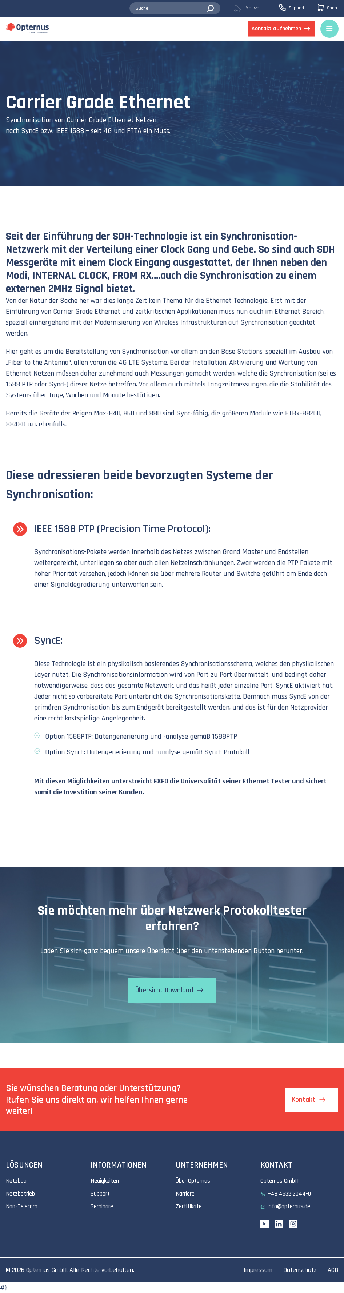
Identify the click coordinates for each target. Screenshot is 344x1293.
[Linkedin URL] (279, 1224)
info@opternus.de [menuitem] (289, 1206)
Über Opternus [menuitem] (193, 1181)
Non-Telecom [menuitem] (21, 1206)
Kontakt (303, 1099)
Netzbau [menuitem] (16, 1181)
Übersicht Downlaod (164, 990)
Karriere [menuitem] (185, 1194)
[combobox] (174, 8)
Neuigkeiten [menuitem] (105, 1181)
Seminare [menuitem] (102, 1206)
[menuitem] (256, 8)
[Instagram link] (293, 1224)
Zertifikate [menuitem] (189, 1206)
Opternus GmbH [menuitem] (279, 1181)
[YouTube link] (264, 1224)
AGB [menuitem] (333, 1270)
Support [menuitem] (100, 1194)
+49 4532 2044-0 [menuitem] (289, 1194)
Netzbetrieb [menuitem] (20, 1194)
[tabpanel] (172, 113)
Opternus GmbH (46, 1270)
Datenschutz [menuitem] (300, 1270)
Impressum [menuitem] (258, 1270)
